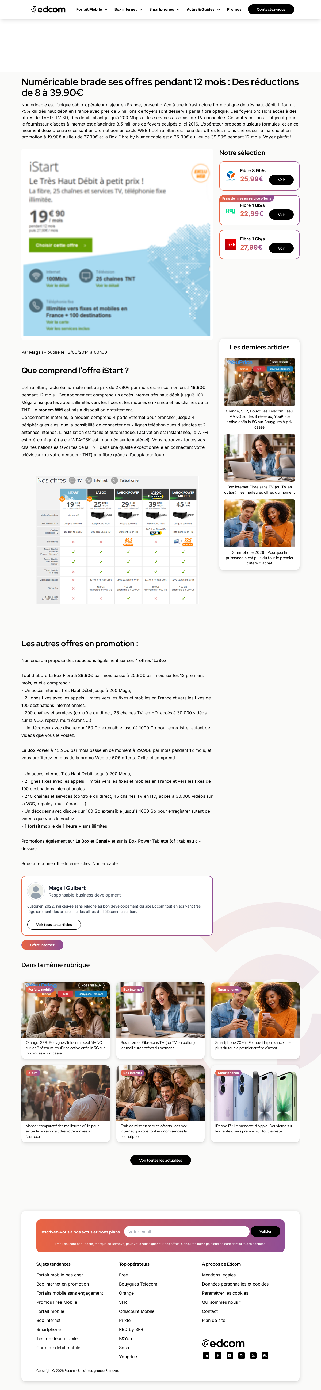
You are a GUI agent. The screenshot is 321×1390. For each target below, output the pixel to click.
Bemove (111, 1371)
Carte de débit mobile (58, 1347)
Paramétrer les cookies (225, 1293)
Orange (126, 1293)
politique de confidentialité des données (235, 1244)
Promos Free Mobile (56, 1302)
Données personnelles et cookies (235, 1284)
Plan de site (213, 1320)
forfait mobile (41, 826)
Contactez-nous (271, 9)
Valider (265, 1231)
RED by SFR (131, 1329)
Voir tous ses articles (54, 924)
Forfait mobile (50, 1311)
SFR (123, 1302)
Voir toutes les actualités (160, 1160)
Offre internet (42, 945)
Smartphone (48, 1329)
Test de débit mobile (57, 1338)
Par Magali (32, 352)
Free (123, 1275)
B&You (125, 1338)
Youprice (128, 1356)
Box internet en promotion (62, 1284)
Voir (281, 179)
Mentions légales (219, 1275)
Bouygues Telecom (138, 1284)
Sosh (124, 1347)
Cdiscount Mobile (136, 1311)
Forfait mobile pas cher (59, 1275)
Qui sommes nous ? (221, 1302)
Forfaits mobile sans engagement (69, 1293)
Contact (210, 1311)
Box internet (48, 1320)
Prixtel (125, 1320)
